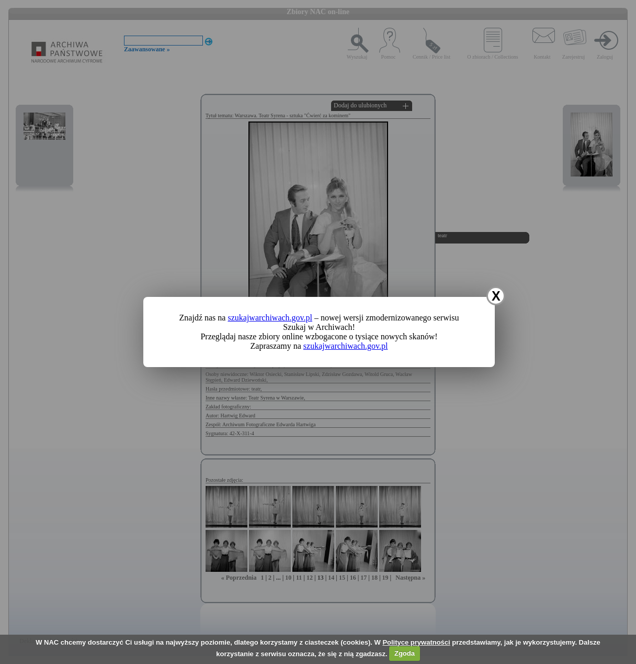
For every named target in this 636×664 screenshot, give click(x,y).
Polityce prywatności (416, 642)
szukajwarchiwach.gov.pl (270, 317)
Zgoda (404, 653)
